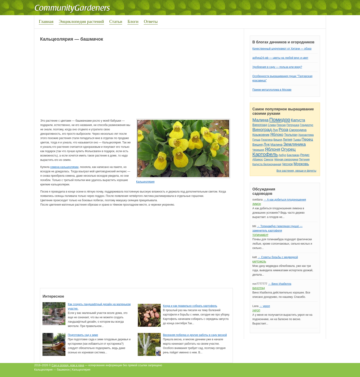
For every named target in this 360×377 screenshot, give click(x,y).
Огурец (288, 149)
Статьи (115, 21)
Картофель (265, 154)
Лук (275, 130)
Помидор (279, 120)
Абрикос (257, 159)
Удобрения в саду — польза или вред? (277, 67)
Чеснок (287, 164)
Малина (260, 119)
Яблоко (276, 134)
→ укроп (264, 306)
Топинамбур (260, 235)
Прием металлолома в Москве (271, 89)
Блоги (132, 21)
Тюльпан (290, 135)
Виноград (259, 125)
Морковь (301, 164)
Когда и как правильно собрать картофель (190, 305)
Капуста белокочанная (266, 164)
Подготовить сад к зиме (83, 335)
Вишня (277, 139)
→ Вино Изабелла (279, 283)
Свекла (268, 159)
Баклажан (293, 155)
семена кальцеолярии (64, 167)
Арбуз (282, 155)
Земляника (294, 144)
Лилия (287, 139)
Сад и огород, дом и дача (68, 365)
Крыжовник (260, 135)
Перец (307, 139)
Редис (304, 155)
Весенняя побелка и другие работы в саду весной (195, 335)
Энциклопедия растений (81, 21)
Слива (272, 125)
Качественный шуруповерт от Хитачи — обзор (281, 48)
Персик (281, 125)
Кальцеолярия (145, 181)
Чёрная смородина (286, 159)
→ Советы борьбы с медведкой (278, 257)
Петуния (304, 159)
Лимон (256, 204)
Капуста (298, 120)
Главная (46, 21)
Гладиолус (306, 125)
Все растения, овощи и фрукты (296, 170)
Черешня (258, 149)
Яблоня (272, 149)
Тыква (297, 139)
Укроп (256, 310)
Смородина (298, 130)
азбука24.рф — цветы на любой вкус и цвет (280, 57)
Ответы (151, 21)
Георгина (267, 139)
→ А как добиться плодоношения (284, 199)
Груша (256, 139)
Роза (283, 129)
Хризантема (306, 135)
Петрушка (293, 125)
